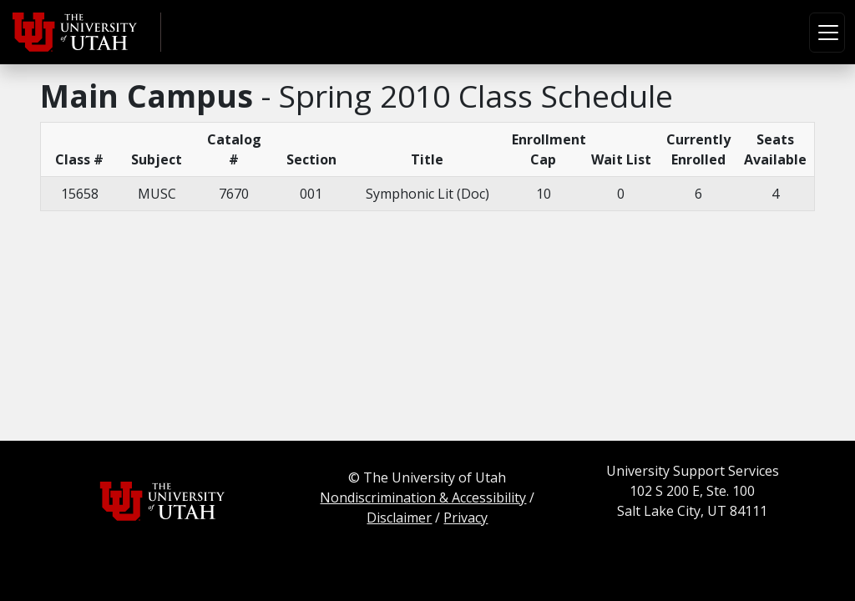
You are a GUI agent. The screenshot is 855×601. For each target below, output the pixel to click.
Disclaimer (399, 517)
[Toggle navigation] (827, 33)
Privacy (465, 517)
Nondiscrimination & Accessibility (423, 497)
